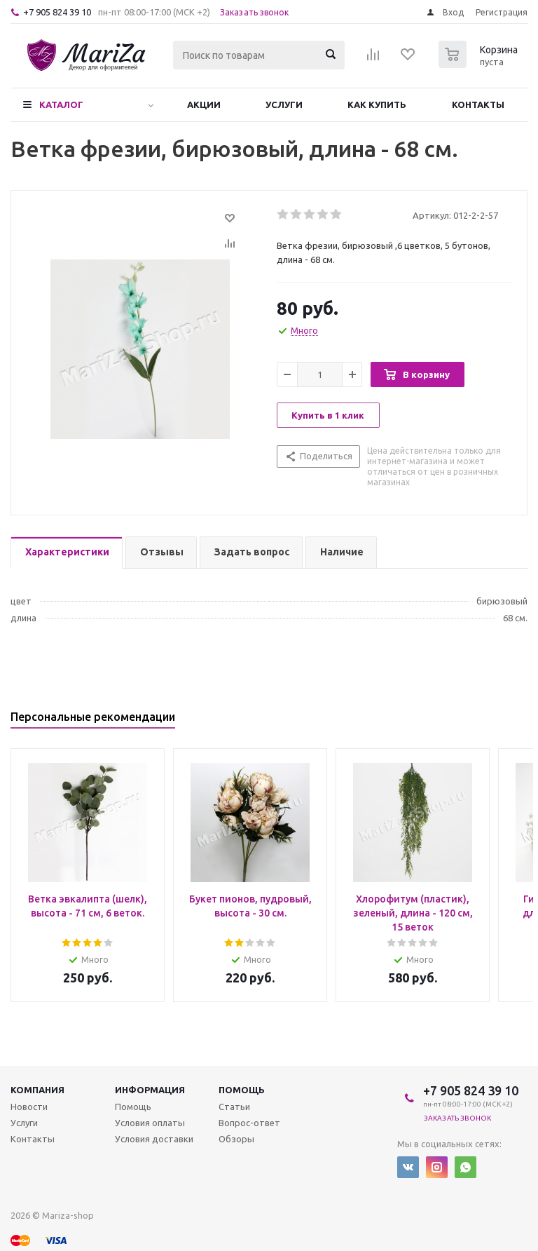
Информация (150, 1090)
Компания (37, 1090)
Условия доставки (154, 1139)
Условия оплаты (150, 1123)
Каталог (61, 104)
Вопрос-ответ (249, 1123)
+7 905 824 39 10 (57, 12)
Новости (29, 1106)
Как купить (376, 104)
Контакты (478, 104)
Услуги (284, 104)
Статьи (234, 1106)
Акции (204, 104)
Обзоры (236, 1139)
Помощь (242, 1090)
